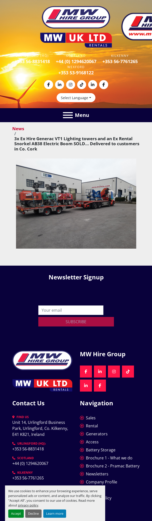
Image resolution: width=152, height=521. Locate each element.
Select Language (74, 97)
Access (92, 442)
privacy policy (28, 505)
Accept (16, 513)
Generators (97, 434)
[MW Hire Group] (42, 360)
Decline (33, 513)
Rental (92, 426)
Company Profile (101, 482)
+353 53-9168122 (76, 73)
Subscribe (76, 321)
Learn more (54, 513)
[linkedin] (59, 84)
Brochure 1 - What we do (109, 458)
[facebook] (48, 84)
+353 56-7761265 (120, 61)
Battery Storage (100, 450)
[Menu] (68, 115)
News (18, 128)
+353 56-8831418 (32, 61)
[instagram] (70, 84)
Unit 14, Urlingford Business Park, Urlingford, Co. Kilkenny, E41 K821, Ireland (40, 428)
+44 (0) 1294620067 (76, 61)
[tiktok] (81, 84)
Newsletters (97, 474)
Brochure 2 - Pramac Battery (112, 466)
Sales (91, 418)
